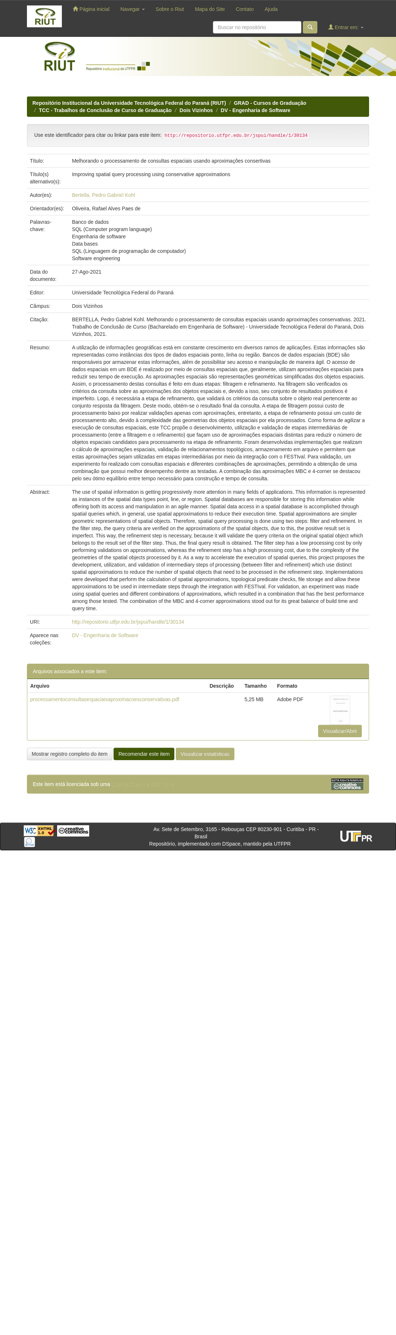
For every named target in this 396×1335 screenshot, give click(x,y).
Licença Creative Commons (142, 784)
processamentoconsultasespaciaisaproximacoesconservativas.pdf (104, 699)
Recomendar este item (144, 754)
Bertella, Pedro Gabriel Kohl (103, 195)
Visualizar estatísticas (205, 754)
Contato (245, 9)
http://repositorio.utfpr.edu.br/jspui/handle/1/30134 (128, 622)
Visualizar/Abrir (340, 731)
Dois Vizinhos (196, 110)
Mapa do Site (210, 9)
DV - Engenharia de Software (255, 110)
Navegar (132, 9)
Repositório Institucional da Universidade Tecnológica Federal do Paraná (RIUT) (129, 103)
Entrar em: (346, 27)
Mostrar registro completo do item (70, 754)
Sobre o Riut (170, 9)
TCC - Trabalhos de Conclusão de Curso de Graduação (105, 110)
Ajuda (271, 9)
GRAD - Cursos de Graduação (270, 103)
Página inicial (91, 9)
